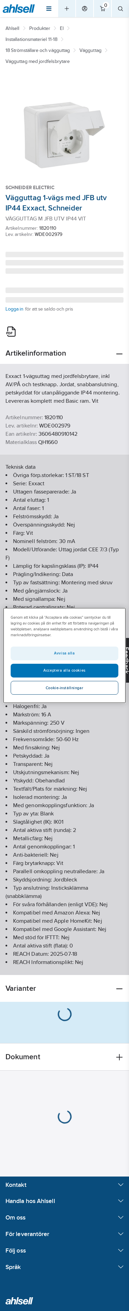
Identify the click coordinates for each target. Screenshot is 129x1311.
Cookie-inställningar (64, 688)
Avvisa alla (64, 653)
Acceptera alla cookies (64, 670)
